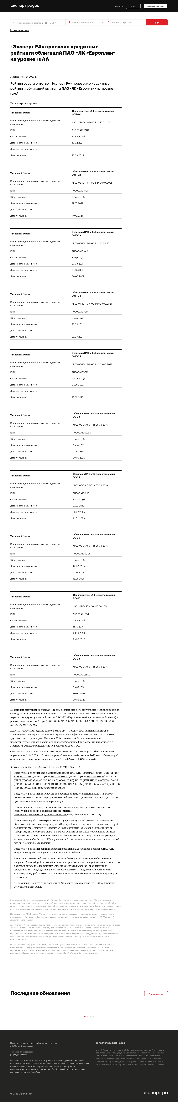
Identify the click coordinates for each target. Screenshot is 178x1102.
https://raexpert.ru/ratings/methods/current (40, 814)
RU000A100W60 (99, 780)
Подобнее (35, 1071)
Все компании (156, 993)
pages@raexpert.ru (19, 1054)
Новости (119, 6)
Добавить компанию (155, 6)
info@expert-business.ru (21, 1045)
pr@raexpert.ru (44, 767)
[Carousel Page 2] (87, 1016)
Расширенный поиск (19, 29)
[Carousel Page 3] (90, 1016)
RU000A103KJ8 (95, 776)
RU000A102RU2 (23, 776)
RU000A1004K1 (29, 784)
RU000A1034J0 (59, 776)
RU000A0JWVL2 (98, 784)
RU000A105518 (64, 780)
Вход (133, 6)
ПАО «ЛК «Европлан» (79, 88)
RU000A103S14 (28, 780)
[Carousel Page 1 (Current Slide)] (85, 1016)
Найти (157, 22)
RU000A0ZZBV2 (29, 788)
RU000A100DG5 (63, 784)
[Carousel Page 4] (93, 1016)
